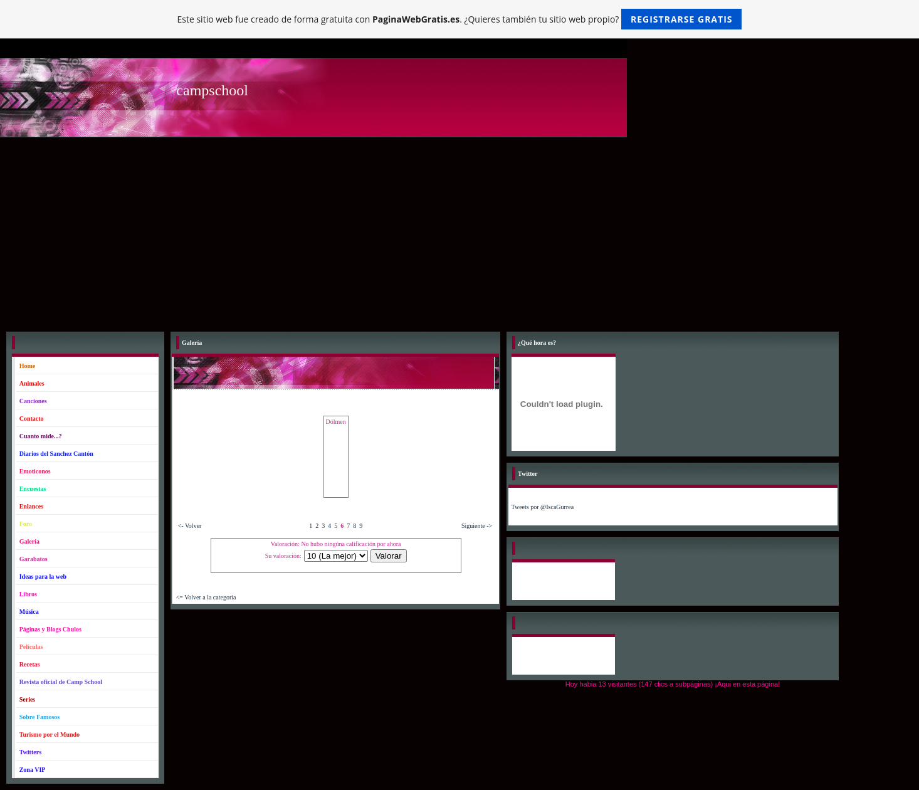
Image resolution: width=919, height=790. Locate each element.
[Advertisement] (459, 231)
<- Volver (190, 525)
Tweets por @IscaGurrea (543, 506)
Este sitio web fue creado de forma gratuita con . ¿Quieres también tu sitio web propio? (459, 19)
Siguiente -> (476, 525)
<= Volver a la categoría (206, 597)
